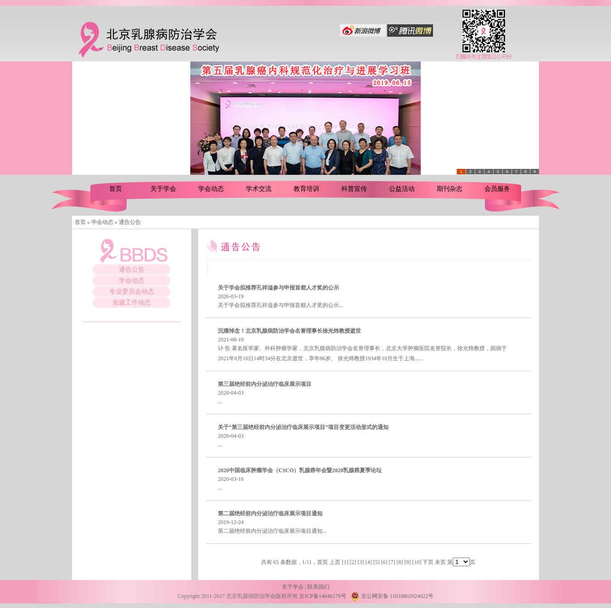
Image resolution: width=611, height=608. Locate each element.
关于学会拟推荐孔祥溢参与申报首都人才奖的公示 (278, 287)
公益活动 (402, 188)
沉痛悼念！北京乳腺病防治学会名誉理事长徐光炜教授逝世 (289, 331)
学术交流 (259, 188)
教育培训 (306, 188)
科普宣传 (354, 188)
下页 (427, 562)
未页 (440, 562)
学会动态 (211, 188)
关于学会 (163, 188)
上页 (334, 562)
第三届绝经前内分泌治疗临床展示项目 (264, 384)
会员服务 (497, 188)
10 (416, 562)
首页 (115, 188)
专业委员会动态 (131, 291)
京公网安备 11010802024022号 (392, 596)
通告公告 (131, 269)
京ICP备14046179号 (322, 596)
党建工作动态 (131, 302)
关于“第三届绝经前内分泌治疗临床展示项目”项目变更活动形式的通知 (303, 427)
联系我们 (318, 587)
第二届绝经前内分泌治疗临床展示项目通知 (270, 513)
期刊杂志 (449, 188)
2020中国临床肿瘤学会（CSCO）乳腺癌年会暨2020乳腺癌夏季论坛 (300, 470)
